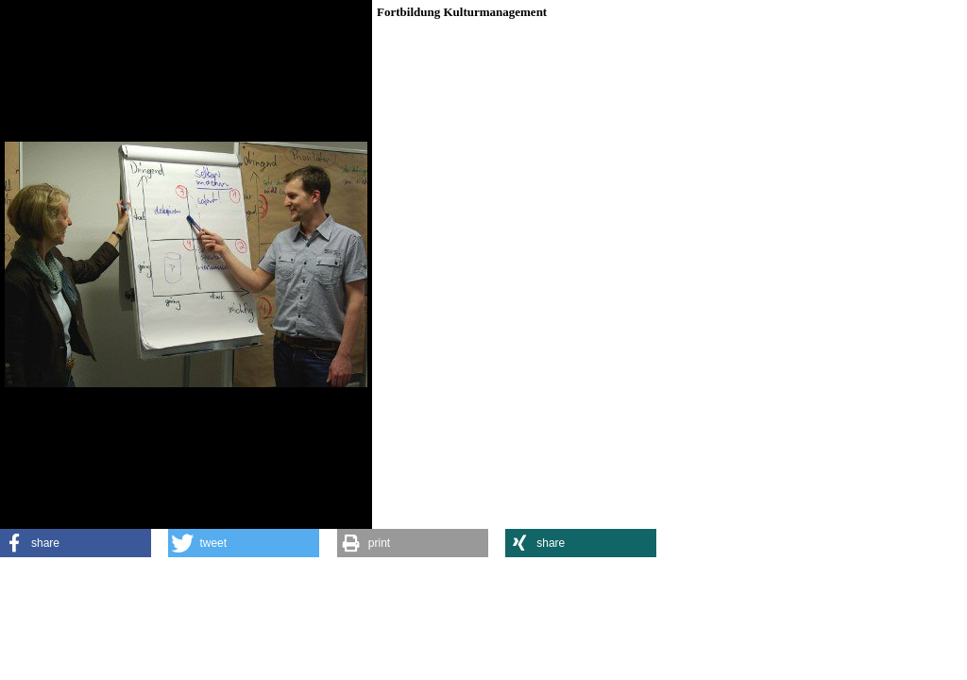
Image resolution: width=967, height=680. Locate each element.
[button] (75, 543)
